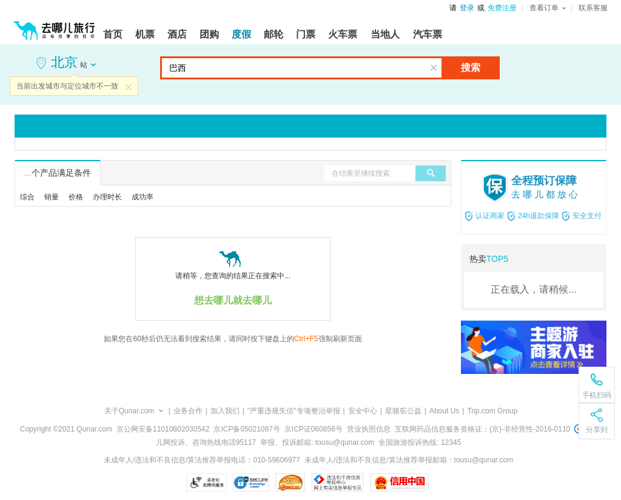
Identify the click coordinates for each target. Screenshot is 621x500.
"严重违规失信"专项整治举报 (293, 411)
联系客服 (593, 8)
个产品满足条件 (57, 173)
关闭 (129, 87)
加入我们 (225, 411)
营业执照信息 (369, 429)
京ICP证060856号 (313, 429)
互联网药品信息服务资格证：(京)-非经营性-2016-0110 (482, 429)
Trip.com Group (492, 411)
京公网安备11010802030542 (162, 429)
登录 (467, 8)
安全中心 (362, 411)
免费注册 (502, 8)
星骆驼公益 (403, 411)
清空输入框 (434, 68)
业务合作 (188, 411)
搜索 (470, 67)
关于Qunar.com (129, 411)
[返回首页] (54, 25)
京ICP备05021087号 (246, 429)
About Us (444, 411)
